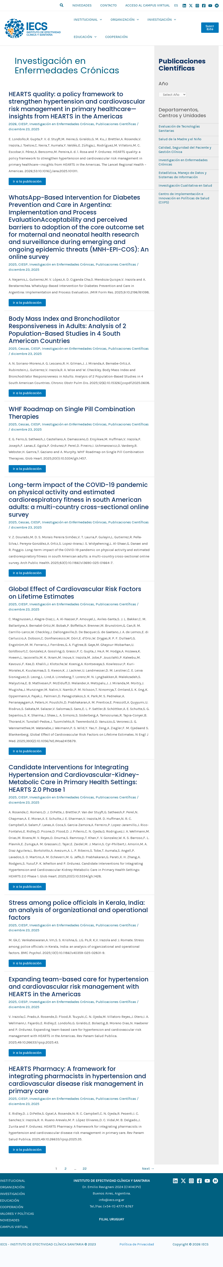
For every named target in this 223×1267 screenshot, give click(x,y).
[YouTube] (210, 6)
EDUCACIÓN (9, 1198)
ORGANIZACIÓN (12, 1185)
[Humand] (217, 6)
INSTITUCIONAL (12, 1179)
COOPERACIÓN (11, 1204)
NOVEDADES (9, 1217)
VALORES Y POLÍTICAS (16, 1211)
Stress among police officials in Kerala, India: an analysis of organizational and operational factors (78, 909)
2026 (13, 124)
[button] (67, 5)
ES (176, 5)
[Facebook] (204, 6)
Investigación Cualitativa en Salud (185, 184)
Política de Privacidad (137, 1242)
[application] (99, 19)
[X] (191, 6)
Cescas (23, 348)
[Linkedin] (184, 6)
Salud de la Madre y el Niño (180, 139)
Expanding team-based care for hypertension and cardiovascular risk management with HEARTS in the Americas (78, 985)
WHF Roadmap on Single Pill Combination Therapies (72, 412)
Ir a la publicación (27, 181)
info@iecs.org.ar (111, 1198)
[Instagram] (197, 6)
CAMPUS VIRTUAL (13, 1224)
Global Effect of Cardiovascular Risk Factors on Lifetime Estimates (75, 592)
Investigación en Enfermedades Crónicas (61, 124)
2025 (13, 264)
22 (85, 1167)
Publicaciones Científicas (114, 124)
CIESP (22, 124)
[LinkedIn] (175, 1179)
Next (148, 1167)
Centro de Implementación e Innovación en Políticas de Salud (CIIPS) (184, 196)
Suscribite (209, 28)
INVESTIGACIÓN (12, 1192)
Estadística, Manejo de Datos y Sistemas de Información (182, 174)
